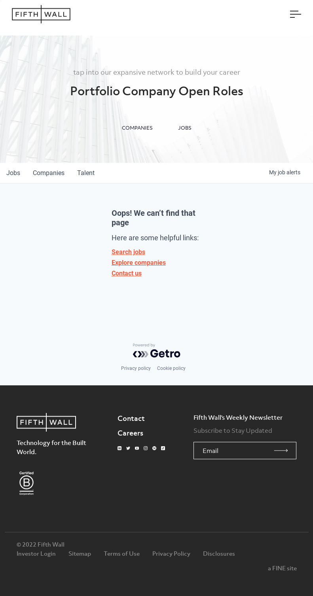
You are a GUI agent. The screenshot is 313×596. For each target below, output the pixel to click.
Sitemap (79, 553)
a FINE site (282, 568)
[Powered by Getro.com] (156, 350)
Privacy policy (136, 368)
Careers (130, 433)
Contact (131, 418)
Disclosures (219, 553)
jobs (13, 173)
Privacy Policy (171, 553)
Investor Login (36, 553)
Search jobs (128, 252)
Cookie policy (171, 368)
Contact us (127, 273)
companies (48, 173)
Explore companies (139, 262)
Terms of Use (122, 553)
